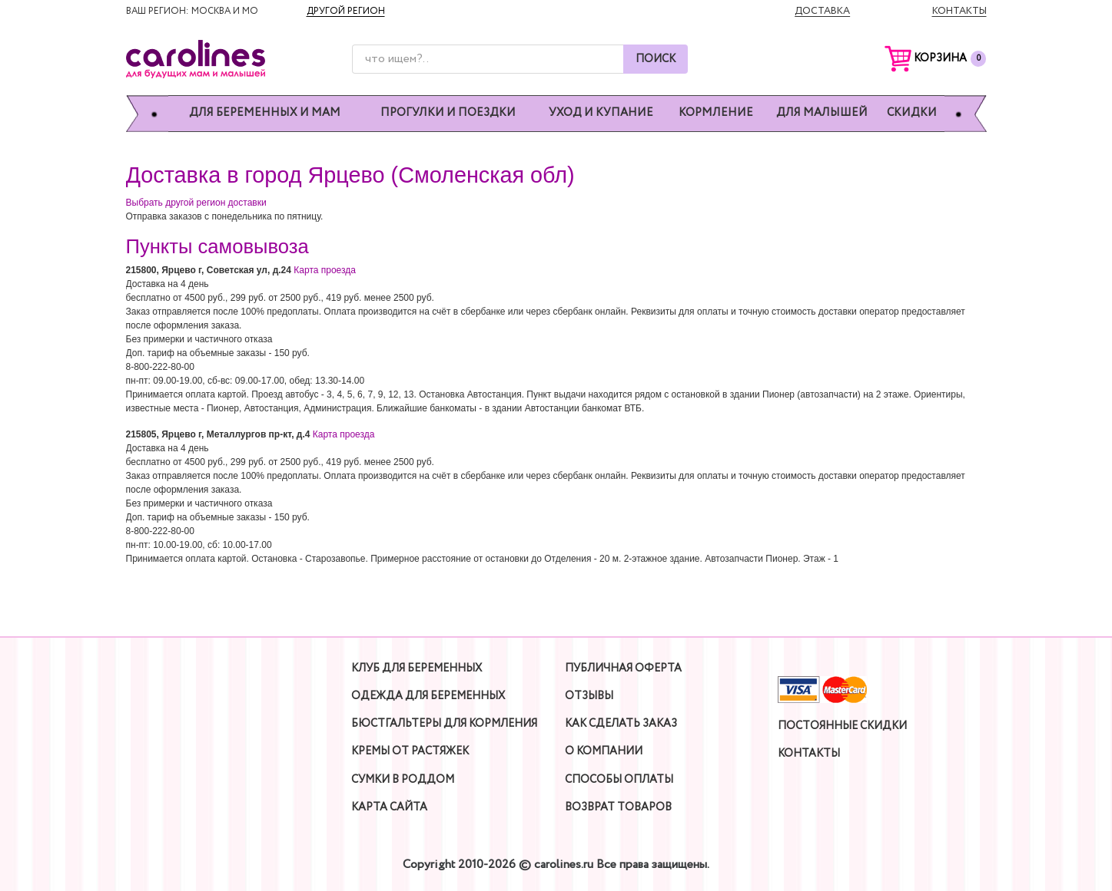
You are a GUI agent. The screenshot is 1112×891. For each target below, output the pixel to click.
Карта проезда (325, 270)
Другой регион (346, 11)
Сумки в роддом (402, 779)
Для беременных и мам (264, 113)
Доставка (822, 11)
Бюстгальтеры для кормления (444, 723)
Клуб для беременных (416, 668)
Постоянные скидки (842, 726)
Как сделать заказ (621, 723)
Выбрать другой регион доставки (196, 202)
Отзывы (589, 696)
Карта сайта (389, 807)
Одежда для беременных (428, 696)
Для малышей (822, 113)
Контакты (959, 11)
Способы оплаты (619, 779)
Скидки (912, 113)
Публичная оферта (623, 668)
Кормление (716, 113)
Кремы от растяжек (410, 751)
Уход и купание (601, 113)
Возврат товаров (618, 807)
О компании (603, 751)
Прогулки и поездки (448, 113)
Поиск (655, 59)
